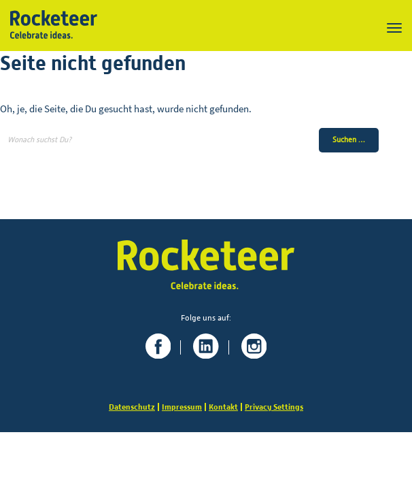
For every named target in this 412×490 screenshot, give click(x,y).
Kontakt (223, 407)
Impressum (182, 407)
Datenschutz (132, 407)
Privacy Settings (274, 407)
